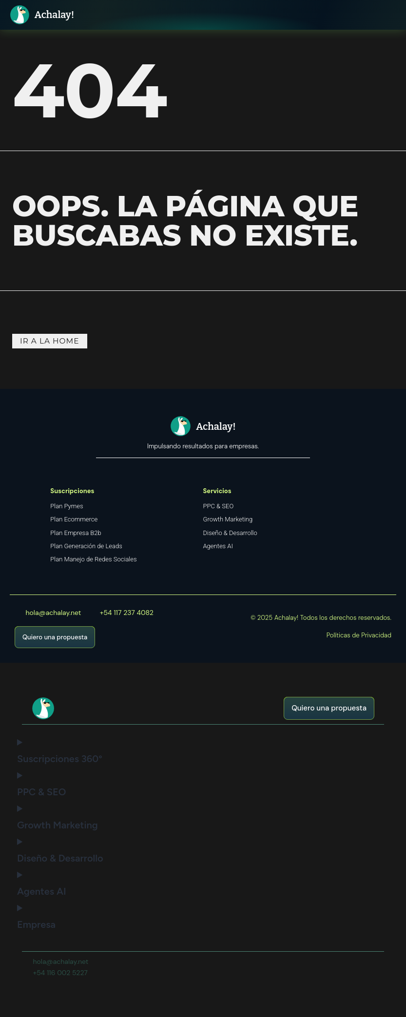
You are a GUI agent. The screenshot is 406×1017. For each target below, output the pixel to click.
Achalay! (57, 16)
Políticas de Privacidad (359, 638)
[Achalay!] (21, 16)
